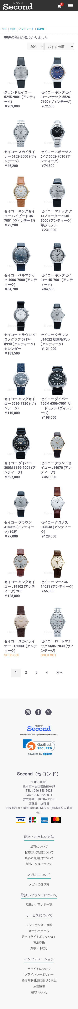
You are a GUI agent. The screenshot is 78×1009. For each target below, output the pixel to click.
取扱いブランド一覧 (39, 904)
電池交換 (39, 942)
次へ (59, 672)
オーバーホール (39, 931)
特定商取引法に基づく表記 (39, 980)
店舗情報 (39, 986)
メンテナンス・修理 (39, 925)
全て (4, 28)
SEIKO (40, 28)
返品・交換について (39, 864)
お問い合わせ (39, 992)
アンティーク (26, 28)
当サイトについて (39, 968)
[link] (39, 747)
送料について (39, 846)
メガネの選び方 (39, 884)
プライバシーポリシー (39, 974)
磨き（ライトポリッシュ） (39, 936)
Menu (71, 3)
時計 (12, 28)
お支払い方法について (39, 852)
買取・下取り (39, 948)
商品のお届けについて (39, 858)
